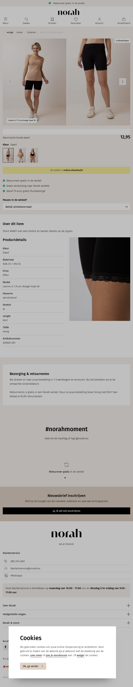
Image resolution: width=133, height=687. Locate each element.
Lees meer (36, 655)
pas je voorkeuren (56, 655)
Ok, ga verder (33, 666)
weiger (81, 655)
